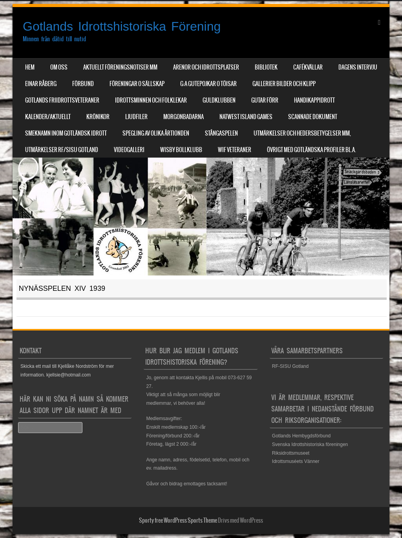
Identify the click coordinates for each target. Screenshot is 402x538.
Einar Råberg (41, 83)
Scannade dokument (312, 116)
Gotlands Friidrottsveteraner (62, 100)
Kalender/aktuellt (48, 116)
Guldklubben (219, 100)
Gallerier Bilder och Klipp (284, 83)
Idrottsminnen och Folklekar (151, 100)
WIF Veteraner (234, 149)
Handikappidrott (314, 100)
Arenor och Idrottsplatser (206, 67)
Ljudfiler (136, 116)
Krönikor (98, 116)
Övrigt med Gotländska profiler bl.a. (311, 149)
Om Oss (59, 67)
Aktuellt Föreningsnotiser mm (120, 67)
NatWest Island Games (245, 116)
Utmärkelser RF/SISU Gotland (61, 149)
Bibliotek (266, 67)
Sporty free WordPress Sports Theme (178, 520)
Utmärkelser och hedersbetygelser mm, (302, 133)
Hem (30, 67)
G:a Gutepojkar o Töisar (208, 83)
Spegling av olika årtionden (155, 133)
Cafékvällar (308, 67)
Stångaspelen (221, 133)
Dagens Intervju (357, 67)
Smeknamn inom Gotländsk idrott (66, 133)
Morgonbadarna (183, 116)
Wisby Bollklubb (181, 149)
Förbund (83, 83)
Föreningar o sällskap (137, 83)
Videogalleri (129, 149)
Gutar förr (264, 100)
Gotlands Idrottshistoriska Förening (122, 26)
